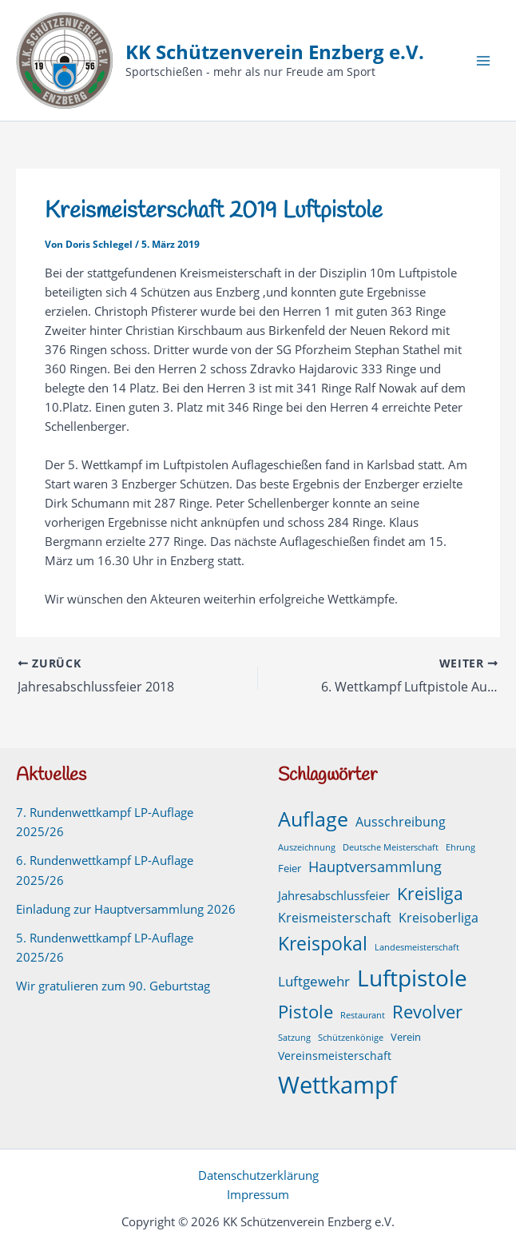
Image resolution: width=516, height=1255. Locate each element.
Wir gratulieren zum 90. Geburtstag (113, 986)
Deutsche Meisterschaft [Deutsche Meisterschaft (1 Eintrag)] (391, 847)
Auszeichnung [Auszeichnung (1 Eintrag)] (306, 847)
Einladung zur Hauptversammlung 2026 (126, 909)
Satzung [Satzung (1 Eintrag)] (294, 1037)
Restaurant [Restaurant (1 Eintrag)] (362, 1015)
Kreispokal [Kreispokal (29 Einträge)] (322, 943)
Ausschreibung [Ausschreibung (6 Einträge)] (400, 822)
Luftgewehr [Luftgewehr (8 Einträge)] (314, 980)
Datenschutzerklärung (258, 1175)
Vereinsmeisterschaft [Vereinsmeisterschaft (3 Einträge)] (334, 1055)
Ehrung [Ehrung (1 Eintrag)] (460, 847)
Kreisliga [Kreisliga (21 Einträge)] (430, 893)
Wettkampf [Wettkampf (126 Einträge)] (337, 1085)
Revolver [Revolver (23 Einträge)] (427, 1011)
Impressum (258, 1194)
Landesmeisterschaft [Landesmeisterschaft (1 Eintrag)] (417, 947)
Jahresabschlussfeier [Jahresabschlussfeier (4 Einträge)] (334, 895)
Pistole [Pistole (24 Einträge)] (305, 1011)
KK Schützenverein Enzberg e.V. (274, 52)
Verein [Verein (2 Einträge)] (406, 1037)
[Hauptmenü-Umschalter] (483, 61)
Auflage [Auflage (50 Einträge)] (313, 818)
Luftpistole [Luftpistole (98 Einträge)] (412, 977)
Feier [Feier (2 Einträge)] (289, 868)
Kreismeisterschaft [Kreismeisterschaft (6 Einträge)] (334, 917)
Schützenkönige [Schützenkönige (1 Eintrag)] (350, 1037)
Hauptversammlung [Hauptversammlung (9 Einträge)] (375, 866)
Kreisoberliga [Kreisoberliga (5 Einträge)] (438, 917)
